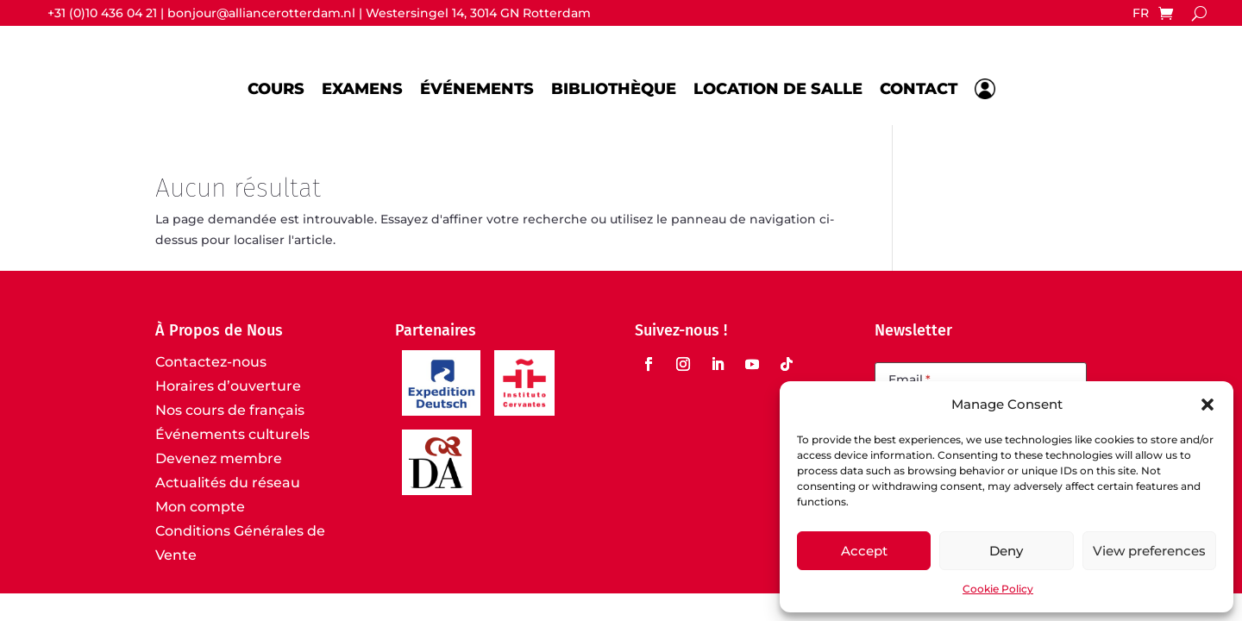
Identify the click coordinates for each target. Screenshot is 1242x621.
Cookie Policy (998, 588)
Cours (276, 88)
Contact (918, 88)
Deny (1006, 551)
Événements (477, 88)
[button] (1207, 404)
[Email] (981, 380)
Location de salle (777, 88)
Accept (864, 551)
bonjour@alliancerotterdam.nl (261, 13)
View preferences (1149, 551)
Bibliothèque (613, 88)
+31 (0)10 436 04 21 (102, 13)
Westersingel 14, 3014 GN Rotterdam (478, 13)
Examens (362, 88)
